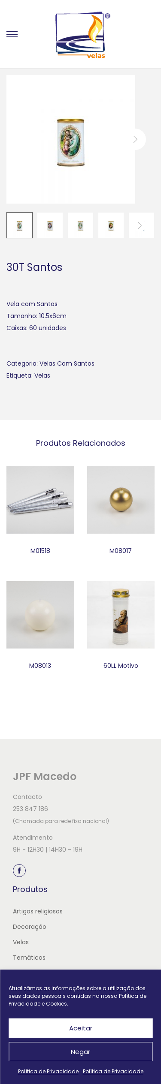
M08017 (120, 551)
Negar (80, 1051)
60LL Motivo (120, 665)
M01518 (40, 551)
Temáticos (29, 957)
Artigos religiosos (38, 911)
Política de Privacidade (48, 1071)
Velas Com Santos (66, 363)
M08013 (40, 665)
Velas (42, 375)
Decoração (29, 926)
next (135, 139)
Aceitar (80, 1028)
